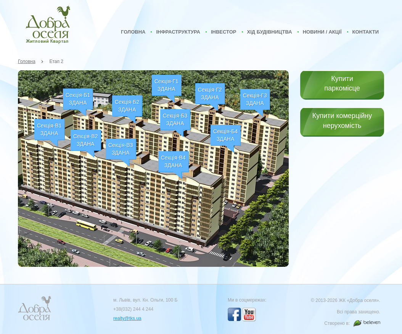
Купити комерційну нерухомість (342, 120)
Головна (133, 32)
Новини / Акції (322, 32)
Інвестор (223, 32)
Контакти (365, 32)
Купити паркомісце (342, 83)
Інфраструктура (178, 32)
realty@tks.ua (127, 318)
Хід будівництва (269, 32)
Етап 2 (57, 61)
